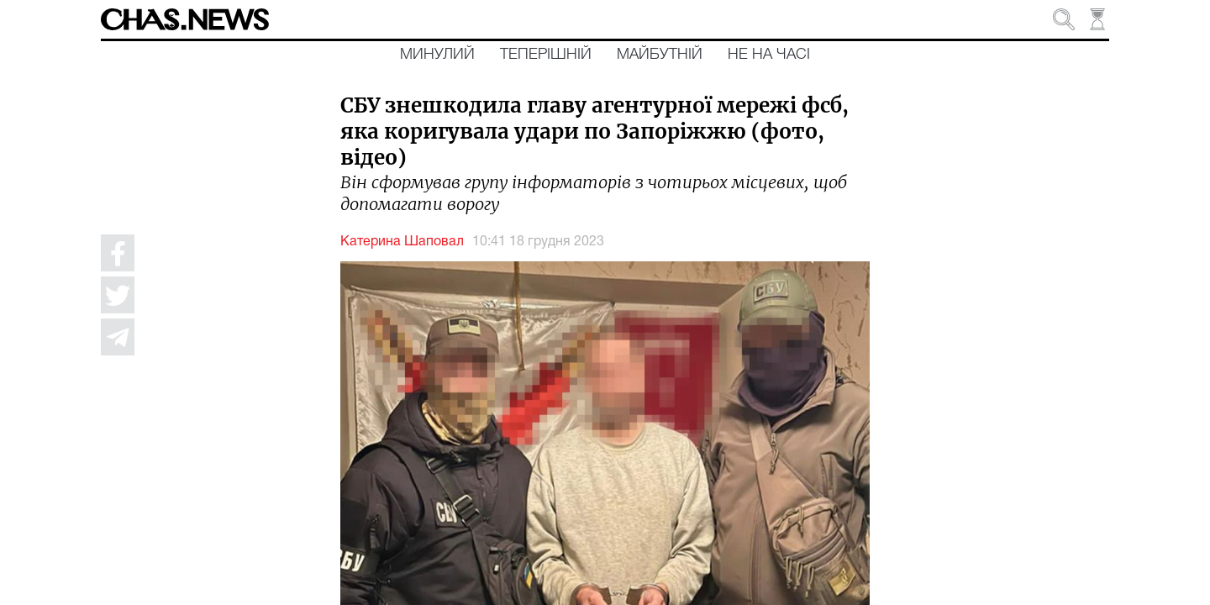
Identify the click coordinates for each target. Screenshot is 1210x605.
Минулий (437, 54)
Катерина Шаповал (402, 242)
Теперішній (546, 54)
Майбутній (659, 54)
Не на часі (769, 54)
